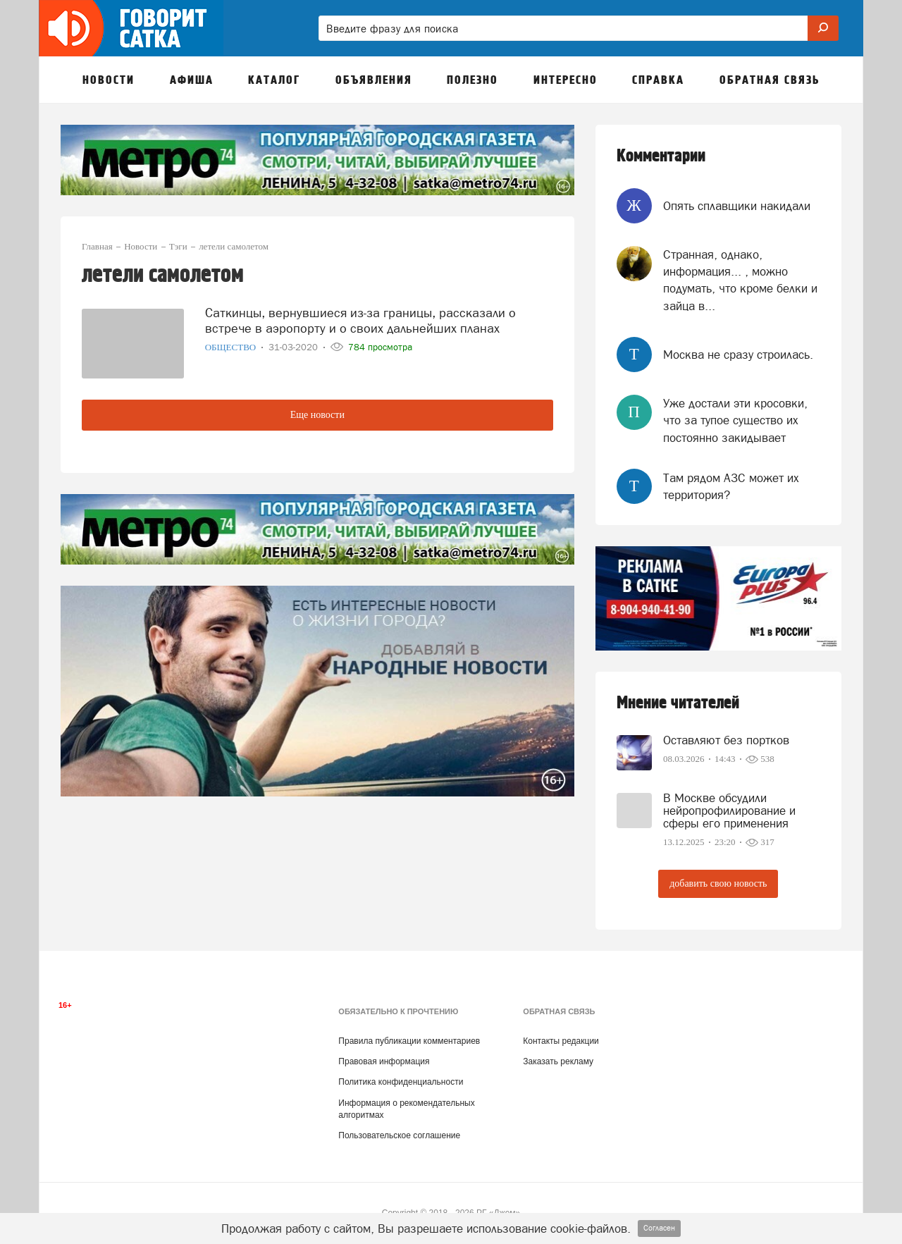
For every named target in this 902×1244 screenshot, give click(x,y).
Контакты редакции (560, 1041)
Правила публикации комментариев (409, 1041)
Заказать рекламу (558, 1061)
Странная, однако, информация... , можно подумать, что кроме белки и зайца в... (740, 280)
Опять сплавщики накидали (736, 206)
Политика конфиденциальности (400, 1082)
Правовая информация (383, 1061)
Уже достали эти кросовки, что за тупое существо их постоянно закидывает (735, 420)
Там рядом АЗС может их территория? (731, 486)
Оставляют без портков (726, 740)
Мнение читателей (678, 703)
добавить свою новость (718, 883)
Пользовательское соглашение (399, 1135)
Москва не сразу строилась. (738, 354)
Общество (232, 347)
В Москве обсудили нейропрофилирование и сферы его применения (729, 811)
